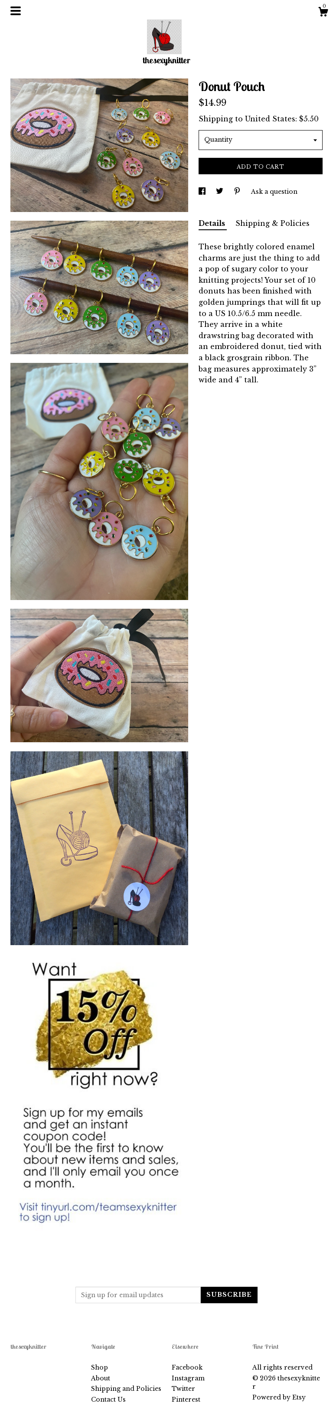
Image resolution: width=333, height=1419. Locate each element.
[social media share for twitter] (220, 192)
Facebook (187, 1367)
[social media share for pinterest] (238, 192)
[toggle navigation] (15, 11)
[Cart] (323, 13)
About (100, 1378)
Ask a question (274, 192)
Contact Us (108, 1399)
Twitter (183, 1389)
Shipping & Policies (272, 223)
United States (270, 118)
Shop (99, 1367)
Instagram (188, 1378)
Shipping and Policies (126, 1389)
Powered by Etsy (279, 1397)
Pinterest (186, 1399)
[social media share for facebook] (203, 192)
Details (213, 223)
